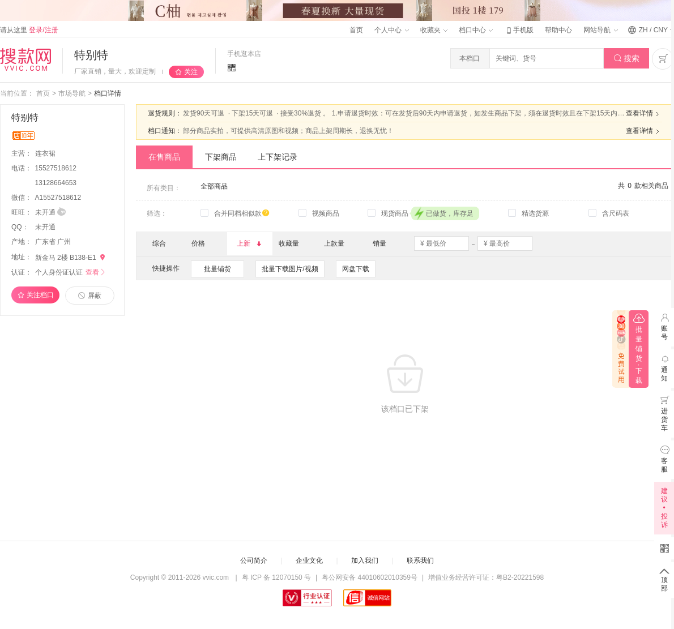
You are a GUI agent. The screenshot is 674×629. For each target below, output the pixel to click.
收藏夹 (433, 30)
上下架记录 (277, 156)
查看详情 (644, 113)
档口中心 (476, 30)
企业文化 (309, 560)
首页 (356, 30)
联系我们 (420, 560)
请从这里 (29, 30)
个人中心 (391, 30)
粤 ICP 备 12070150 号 (277, 577)
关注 (191, 72)
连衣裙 (46, 153)
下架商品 (221, 156)
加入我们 (364, 560)
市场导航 (72, 93)
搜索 (626, 58)
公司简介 (253, 560)
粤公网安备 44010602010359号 (369, 577)
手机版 (519, 30)
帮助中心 (558, 30)
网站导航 (600, 30)
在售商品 (164, 156)
